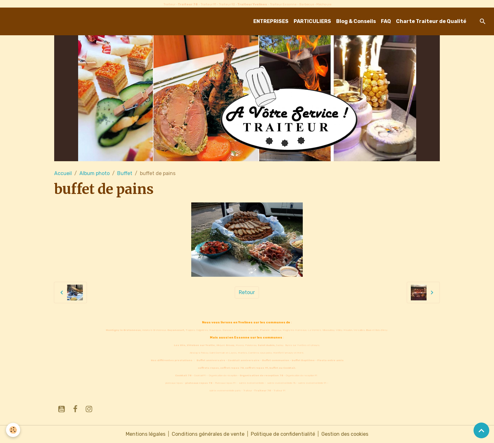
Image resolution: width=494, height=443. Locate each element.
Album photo (94, 173)
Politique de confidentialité (283, 434)
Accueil (63, 173)
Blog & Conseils (356, 21)
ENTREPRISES (271, 21)
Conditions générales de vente (208, 434)
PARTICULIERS (312, 21)
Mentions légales (145, 434)
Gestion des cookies (344, 434)
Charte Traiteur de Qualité (431, 21)
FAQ (386, 21)
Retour (247, 292)
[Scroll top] (481, 430)
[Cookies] (13, 430)
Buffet (124, 173)
